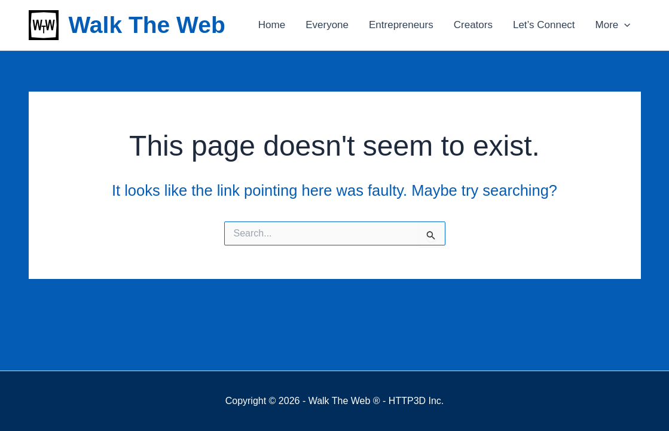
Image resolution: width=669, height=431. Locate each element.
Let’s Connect (544, 25)
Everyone (327, 25)
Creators (473, 25)
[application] (624, 25)
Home (271, 25)
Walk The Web (147, 25)
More (613, 25)
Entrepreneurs (401, 25)
